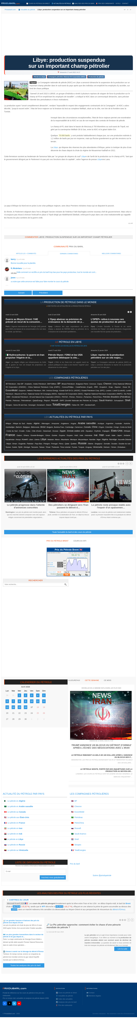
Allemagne (45, 423)
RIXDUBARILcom (14, 988)
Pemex (72, 397)
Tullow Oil (75, 405)
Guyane (70, 435)
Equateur (89, 431)
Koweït (25, 439)
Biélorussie (35, 427)
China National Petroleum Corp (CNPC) (44, 387)
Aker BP (20, 384)
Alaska (29, 423)
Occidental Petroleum (20, 397)
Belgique (26, 427)
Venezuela (97, 447)
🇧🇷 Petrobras (77, 817)
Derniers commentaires (69, 254)
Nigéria (105, 439)
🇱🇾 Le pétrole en (13, 839)
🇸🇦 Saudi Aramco (78, 834)
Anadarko (28, 384)
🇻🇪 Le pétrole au (16, 850)
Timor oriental (65, 447)
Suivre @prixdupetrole (102, 875)
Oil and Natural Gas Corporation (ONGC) (44, 397)
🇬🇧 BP (74, 801)
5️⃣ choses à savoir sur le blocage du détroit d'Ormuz (23, 952)
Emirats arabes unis (75, 431)
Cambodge (69, 427)
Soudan (114, 444)
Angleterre (65, 423)
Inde (81, 435)
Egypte (63, 431)
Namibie (92, 440)
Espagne (106, 431)
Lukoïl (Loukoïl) (119, 391)
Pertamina (88, 397)
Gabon (19, 435)
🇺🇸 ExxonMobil (77, 812)
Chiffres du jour (19, 900)
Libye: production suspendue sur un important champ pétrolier (69, 63)
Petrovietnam (26, 401)
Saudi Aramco (106, 400)
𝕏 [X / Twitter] (9, 1003)
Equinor (118, 387)
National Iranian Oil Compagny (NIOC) (42, 394)
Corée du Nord (125, 427)
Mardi (51, 564)
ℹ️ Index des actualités (64, 999)
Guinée (54, 435)
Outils (118, 3)
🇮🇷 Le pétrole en (13, 828)
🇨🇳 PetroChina (77, 823)
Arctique (101, 423)
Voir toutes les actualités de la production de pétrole (69, 306)
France (10, 435)
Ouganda (22, 444)
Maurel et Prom (21, 394)
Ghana (26, 435)
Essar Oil (126, 387)
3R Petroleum (11, 384)
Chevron (107, 384)
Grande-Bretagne (37, 435)
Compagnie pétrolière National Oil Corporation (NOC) (66, 77)
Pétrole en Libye (39, 77)
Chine (94, 427)
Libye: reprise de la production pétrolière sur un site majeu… (107, 356)
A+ (124, 10)
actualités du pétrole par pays (70, 417)
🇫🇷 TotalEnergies (78, 850)
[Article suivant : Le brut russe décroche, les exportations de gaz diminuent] (47, 293)
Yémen (113, 447)
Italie (113, 435)
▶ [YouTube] (19, 1003)
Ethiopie (127, 431)
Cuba (28, 431)
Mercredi (52, 566)
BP (59, 383)
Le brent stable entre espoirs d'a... (77, 557)
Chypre (101, 427)
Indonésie (88, 435)
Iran (101, 435)
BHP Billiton (51, 384)
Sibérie (90, 444)
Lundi (51, 562)
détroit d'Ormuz (119, 910)
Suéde (14, 447)
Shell (127, 400)
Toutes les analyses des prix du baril (27, 965)
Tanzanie (34, 447)
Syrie (20, 447)
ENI (96, 387)
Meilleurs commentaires (111, 253)
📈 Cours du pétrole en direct (38, 3)
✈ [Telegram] (14, 1004)
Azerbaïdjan (10, 427)
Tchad (48, 447)
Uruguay (88, 447)
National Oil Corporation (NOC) (70, 394)
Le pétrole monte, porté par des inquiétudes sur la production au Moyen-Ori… (106, 770)
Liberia (36, 440)
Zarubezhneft (90, 405)
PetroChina (97, 397)
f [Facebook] (4, 1004)
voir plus (14, 273)
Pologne (46, 444)
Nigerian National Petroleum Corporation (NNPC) (103, 394)
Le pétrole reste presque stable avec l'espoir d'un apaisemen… (111, 506)
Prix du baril (75, 864)
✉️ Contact (90, 993)
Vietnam (106, 447)
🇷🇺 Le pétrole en (14, 845)
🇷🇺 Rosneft (76, 828)
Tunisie (74, 447)
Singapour (98, 444)
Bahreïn (19, 427)
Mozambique (83, 440)
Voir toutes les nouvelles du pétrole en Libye (69, 346)
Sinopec (9, 405)
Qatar (67, 444)
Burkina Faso (59, 427)
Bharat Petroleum (68, 384)
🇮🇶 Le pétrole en (13, 834)
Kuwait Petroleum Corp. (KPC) (93, 391)
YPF (82, 405)
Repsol (47, 401)
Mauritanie (65, 440)
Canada (87, 427)
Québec (74, 444)
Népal (8, 444)
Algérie (37, 423)
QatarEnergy (37, 401)
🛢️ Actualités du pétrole (61, 3)
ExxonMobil (11, 390)
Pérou (61, 444)
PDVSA (65, 397)
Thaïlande (55, 447)
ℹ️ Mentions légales (93, 996)
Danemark (47, 431)
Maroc (57, 440)
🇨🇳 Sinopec (76, 845)
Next (130, 463)
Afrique (8, 423)
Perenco (79, 397)
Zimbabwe (121, 447)
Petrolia (8, 401)
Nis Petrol (127, 394)
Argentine (109, 423)
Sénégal (27, 447)
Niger (99, 440)
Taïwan (42, 447)
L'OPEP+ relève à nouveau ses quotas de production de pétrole (108, 320)
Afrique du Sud (19, 423)
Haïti (76, 435)
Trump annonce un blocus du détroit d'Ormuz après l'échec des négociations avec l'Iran (101, 746)
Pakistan (30, 444)
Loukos (108, 391)
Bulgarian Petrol (82, 384)
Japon (119, 435)
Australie (118, 423)
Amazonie (55, 423)
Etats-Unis (117, 430)
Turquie (81, 447)
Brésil (43, 427)
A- (130, 10)
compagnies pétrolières (71, 377)
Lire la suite (122, 949)
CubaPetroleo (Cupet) (84, 387)
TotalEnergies (61, 404)
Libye (55, 147)
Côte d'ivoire (36, 431)
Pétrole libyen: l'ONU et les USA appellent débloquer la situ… (65, 356)
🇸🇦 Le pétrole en (18, 806)
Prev (127, 463)
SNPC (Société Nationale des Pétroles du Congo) (79, 401)
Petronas (16, 401)
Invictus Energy (52, 391)
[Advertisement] (68, 35)
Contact (125, 3)
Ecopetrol (103, 387)
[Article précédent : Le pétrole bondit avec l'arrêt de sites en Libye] (18, 293)
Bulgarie (50, 427)
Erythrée (97, 431)
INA (43, 391)
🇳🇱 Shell (75, 839)
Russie (82, 443)
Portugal (54, 444)
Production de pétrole (96, 77)
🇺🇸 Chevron (76, 806)
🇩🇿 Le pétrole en (14, 801)
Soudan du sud (124, 444)
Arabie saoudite (87, 423)
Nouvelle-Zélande (124, 440)
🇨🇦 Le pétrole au (15, 812)
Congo (116, 427)
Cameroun (79, 427)
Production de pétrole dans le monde (70, 302)
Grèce (47, 435)
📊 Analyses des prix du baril (83, 3)
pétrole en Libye (70, 342)
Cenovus (92, 384)
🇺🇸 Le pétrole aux (16, 817)
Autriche (127, 423)
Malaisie (51, 440)
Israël (108, 435)
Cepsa (99, 384)
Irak (96, 435)
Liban (31, 440)
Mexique (73, 440)
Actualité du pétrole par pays (23, 794)
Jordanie (127, 435)
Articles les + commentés (26, 253)
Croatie (22, 431)
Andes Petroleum (39, 384)
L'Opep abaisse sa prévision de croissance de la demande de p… (66, 320)
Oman (14, 444)
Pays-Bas (38, 444)
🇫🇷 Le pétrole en (14, 823)
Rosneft (54, 400)
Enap (111, 387)
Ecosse (55, 431)
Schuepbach (118, 401)
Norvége (113, 439)
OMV (8, 397)
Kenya (18, 440)
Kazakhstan (10, 440)
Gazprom (22, 391)
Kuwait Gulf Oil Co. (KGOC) (69, 391)
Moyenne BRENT (52, 572)
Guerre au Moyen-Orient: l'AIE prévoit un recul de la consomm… (24, 320)
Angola (73, 423)
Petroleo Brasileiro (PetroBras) (116, 397)
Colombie (109, 427)
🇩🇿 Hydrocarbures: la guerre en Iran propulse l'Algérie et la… (25, 356)
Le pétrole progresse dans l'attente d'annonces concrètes (26, 506)
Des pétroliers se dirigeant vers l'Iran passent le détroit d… (68, 506)
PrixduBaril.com (9, 1014)
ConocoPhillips (68, 387)
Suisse (8, 447)
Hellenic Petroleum (34, 391)
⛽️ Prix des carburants (105, 3)
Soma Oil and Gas (20, 405)
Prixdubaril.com (10, 10)
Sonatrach (41, 405)
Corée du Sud (12, 431)
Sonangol (32, 405)
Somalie (107, 444)
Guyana (62, 435)
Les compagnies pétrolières (89, 794)
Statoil (48, 405)
